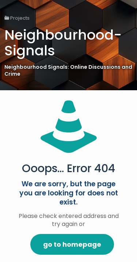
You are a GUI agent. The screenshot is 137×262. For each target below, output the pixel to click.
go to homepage (72, 244)
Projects (17, 18)
